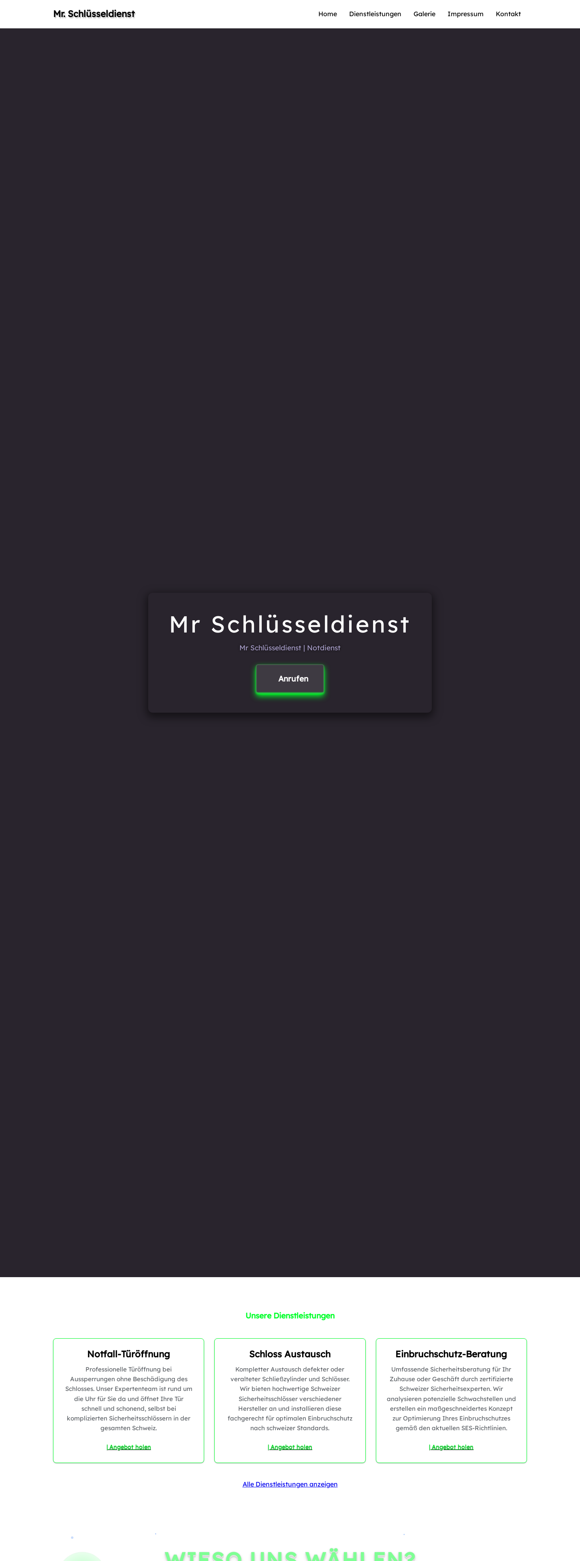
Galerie (424, 14)
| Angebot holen (129, 1446)
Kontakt (508, 14)
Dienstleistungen (375, 14)
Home (327, 14)
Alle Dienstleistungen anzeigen (290, 1484)
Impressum (466, 14)
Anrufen (293, 679)
